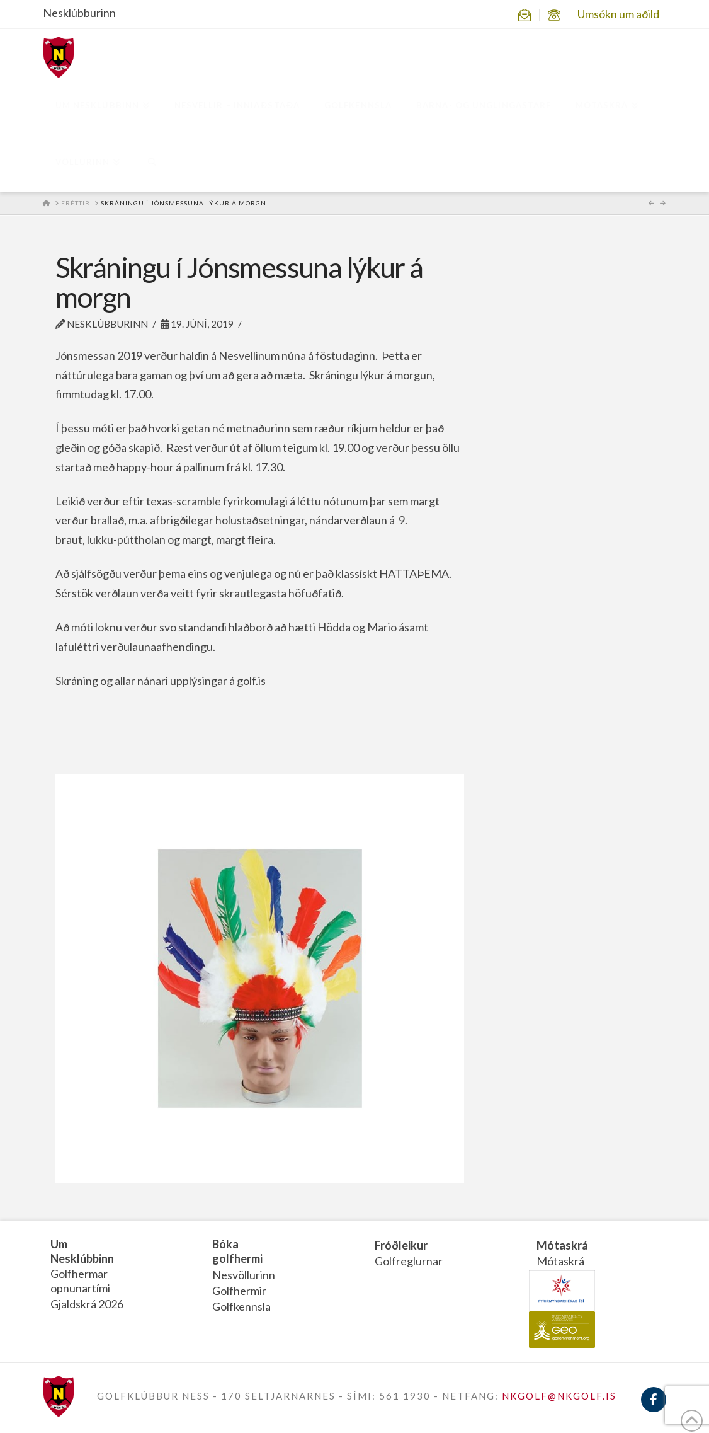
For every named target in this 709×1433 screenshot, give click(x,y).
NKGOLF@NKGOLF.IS (559, 1395)
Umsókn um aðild (618, 14)
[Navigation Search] (151, 163)
